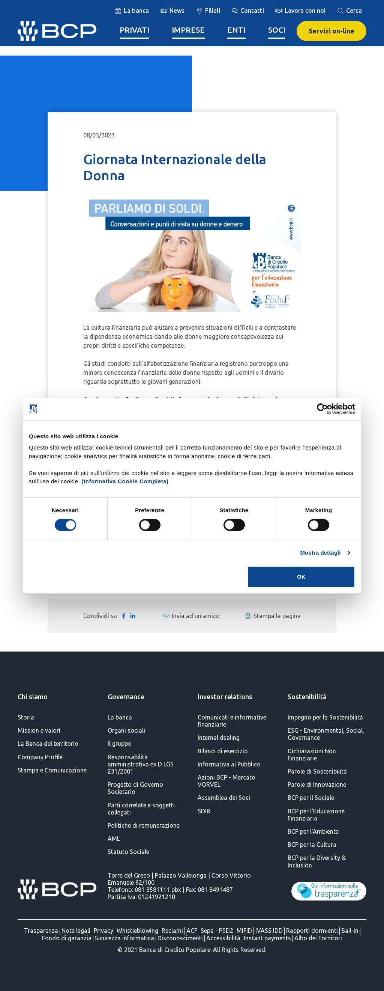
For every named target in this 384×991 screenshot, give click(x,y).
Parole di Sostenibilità (317, 771)
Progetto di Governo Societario (135, 788)
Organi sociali (126, 730)
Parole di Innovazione (317, 784)
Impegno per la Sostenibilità (325, 717)
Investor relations (225, 696)
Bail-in (349, 930)
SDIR (204, 811)
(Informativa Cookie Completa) (125, 481)
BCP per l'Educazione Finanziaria (316, 815)
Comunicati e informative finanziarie (232, 721)
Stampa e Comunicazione (52, 770)
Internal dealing (219, 737)
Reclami (172, 930)
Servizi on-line (331, 31)
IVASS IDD (269, 930)
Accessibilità (223, 938)
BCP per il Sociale (311, 797)
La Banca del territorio (48, 743)
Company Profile (40, 757)
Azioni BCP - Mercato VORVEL (226, 781)
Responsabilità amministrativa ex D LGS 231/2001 (141, 764)
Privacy (103, 930)
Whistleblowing (137, 930)
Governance (126, 696)
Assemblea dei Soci (224, 797)
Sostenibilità (307, 696)
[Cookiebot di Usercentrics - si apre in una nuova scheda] (322, 408)
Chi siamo (33, 696)
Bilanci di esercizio (223, 751)
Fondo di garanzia (67, 938)
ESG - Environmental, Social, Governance (326, 734)
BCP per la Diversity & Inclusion (317, 861)
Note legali (76, 930)
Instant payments (267, 938)
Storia (26, 717)
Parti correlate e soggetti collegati (141, 809)
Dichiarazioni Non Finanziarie (312, 755)
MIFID (244, 930)
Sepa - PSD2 (217, 930)
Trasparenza (41, 930)
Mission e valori (39, 730)
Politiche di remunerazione (144, 825)
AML (114, 838)
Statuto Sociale (128, 851)
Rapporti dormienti (312, 930)
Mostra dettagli (320, 552)
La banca (120, 717)
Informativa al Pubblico (229, 764)
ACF (191, 930)
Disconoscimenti (180, 938)
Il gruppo (120, 743)
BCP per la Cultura (312, 844)
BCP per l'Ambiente (313, 831)
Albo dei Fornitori (318, 938)
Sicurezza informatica (124, 938)
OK (301, 576)
